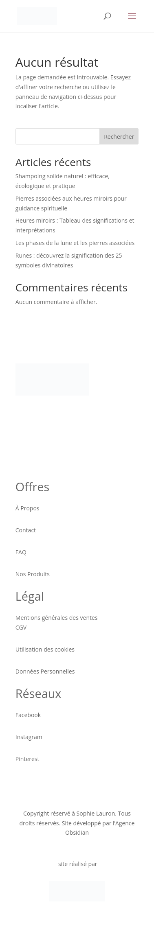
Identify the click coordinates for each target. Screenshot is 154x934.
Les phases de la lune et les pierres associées (74, 243)
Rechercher (119, 136)
